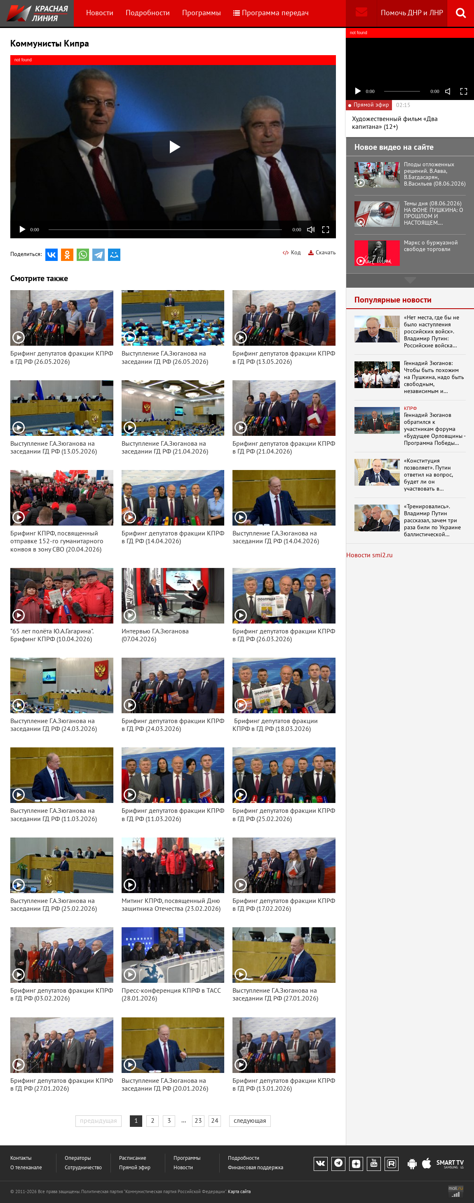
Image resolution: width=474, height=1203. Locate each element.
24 (214, 1120)
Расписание (132, 1158)
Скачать (322, 252)
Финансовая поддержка (255, 1167)
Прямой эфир (134, 1167)
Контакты (21, 1158)
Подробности (148, 13)
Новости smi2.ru (369, 555)
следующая (250, 1120)
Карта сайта (239, 1191)
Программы (201, 13)
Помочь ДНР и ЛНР (412, 13)
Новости (99, 13)
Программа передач (271, 13)
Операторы (78, 1158)
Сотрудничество (83, 1167)
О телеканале (26, 1167)
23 (198, 1120)
